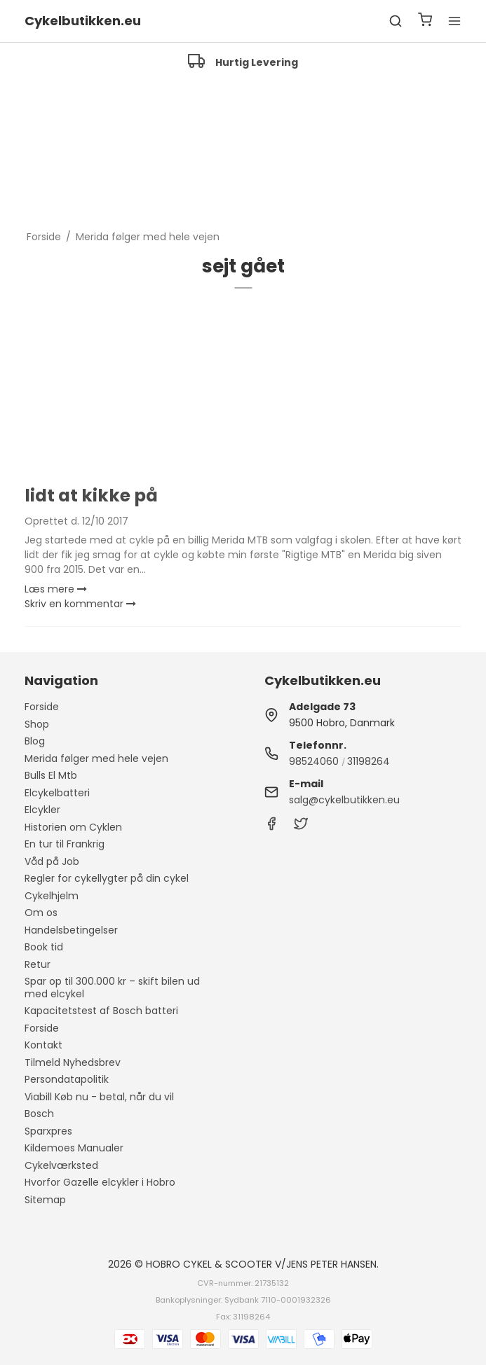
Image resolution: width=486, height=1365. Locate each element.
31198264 (368, 761)
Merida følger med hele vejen (96, 758)
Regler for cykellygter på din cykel (107, 878)
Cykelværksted (61, 1165)
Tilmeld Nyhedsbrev (73, 1062)
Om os (41, 913)
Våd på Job (52, 861)
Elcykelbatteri (57, 793)
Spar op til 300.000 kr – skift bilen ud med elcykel (112, 987)
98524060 (314, 761)
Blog (35, 741)
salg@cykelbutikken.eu (344, 800)
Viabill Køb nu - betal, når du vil (99, 1097)
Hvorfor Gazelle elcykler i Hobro (100, 1182)
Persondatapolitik (67, 1079)
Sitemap (45, 1200)
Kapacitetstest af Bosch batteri (101, 1011)
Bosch (39, 1114)
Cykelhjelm (52, 896)
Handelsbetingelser (71, 930)
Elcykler (42, 810)
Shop (37, 724)
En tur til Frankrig (64, 844)
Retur (37, 964)
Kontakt (43, 1045)
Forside (42, 707)
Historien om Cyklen (73, 827)
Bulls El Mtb (51, 775)
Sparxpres (48, 1131)
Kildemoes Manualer (74, 1148)
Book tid (44, 947)
